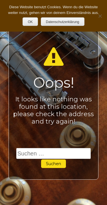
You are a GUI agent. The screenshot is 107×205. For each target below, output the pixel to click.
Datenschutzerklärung (62, 22)
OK (30, 22)
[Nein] (100, 16)
